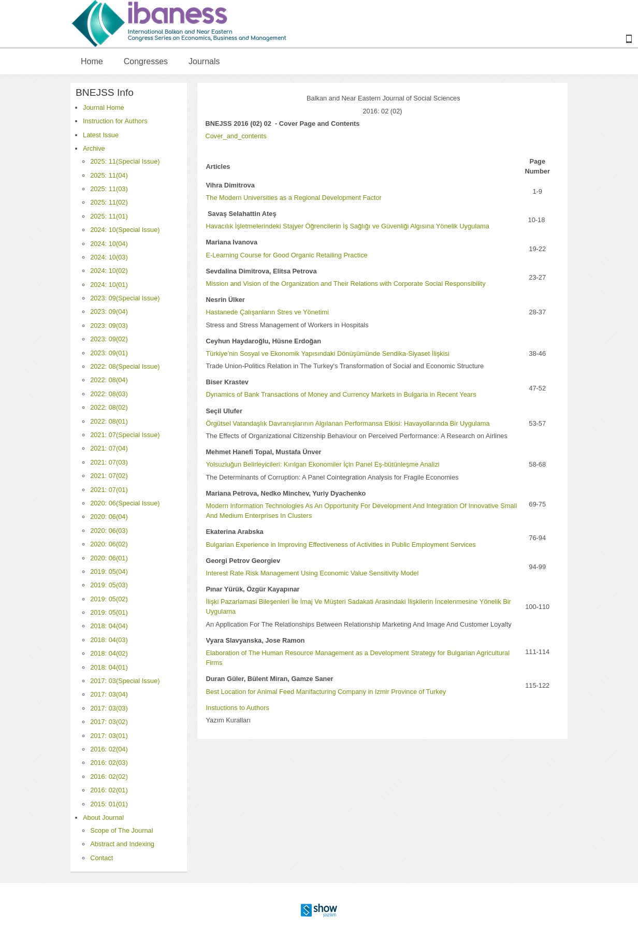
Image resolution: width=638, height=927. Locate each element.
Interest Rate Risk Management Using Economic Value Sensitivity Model (312, 573)
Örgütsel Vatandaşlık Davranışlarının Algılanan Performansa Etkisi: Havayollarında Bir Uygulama (347, 423)
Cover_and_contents (235, 136)
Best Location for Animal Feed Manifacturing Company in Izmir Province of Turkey (326, 692)
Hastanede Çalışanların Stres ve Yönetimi (267, 312)
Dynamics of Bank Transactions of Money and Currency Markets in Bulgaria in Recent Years (341, 394)
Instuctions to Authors (237, 708)
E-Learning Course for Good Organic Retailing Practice (286, 255)
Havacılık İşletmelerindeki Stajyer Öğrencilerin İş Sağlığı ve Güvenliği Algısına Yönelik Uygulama (347, 226)
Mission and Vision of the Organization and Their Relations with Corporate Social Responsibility (345, 283)
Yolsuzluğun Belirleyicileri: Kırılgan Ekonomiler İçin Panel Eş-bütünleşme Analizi (322, 464)
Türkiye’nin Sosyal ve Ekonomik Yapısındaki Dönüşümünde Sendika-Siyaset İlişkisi (327, 353)
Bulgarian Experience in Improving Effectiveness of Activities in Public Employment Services (340, 544)
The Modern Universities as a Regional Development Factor (293, 197)
